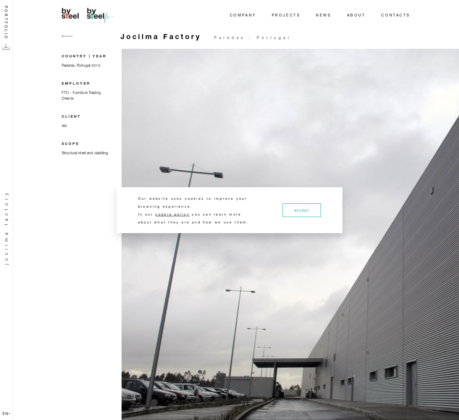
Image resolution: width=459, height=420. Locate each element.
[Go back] (67, 40)
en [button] (6, 413)
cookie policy (172, 214)
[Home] (89, 15)
